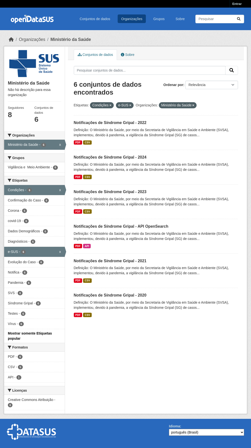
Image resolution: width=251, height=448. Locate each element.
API (87, 246)
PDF (77, 142)
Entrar (237, 4)
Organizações (131, 19)
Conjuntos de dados (95, 19)
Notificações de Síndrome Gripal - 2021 (110, 261)
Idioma (174, 426)
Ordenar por (173, 85)
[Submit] (239, 19)
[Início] (11, 39)
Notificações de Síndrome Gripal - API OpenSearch (121, 226)
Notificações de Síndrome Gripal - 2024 (110, 157)
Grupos (159, 19)
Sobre (180, 19)
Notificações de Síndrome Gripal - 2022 (110, 123)
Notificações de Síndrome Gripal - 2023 (110, 192)
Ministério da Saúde (70, 39)
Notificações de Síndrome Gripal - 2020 (110, 295)
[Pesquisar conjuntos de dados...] (219, 19)
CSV (87, 142)
